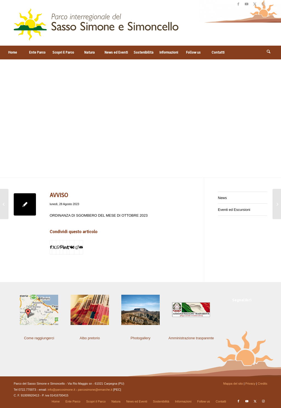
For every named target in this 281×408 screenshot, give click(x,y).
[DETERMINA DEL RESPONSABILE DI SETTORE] (4, 204)
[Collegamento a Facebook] (238, 4)
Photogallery (140, 338)
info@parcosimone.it (61, 389)
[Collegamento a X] (255, 4)
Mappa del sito (233, 383)
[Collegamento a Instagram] (263, 4)
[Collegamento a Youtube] (247, 4)
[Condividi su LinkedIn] (65, 247)
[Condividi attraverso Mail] (81, 247)
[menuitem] (12, 52)
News (222, 198)
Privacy (250, 383)
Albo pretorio (90, 338)
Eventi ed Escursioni (234, 210)
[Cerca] (268, 52)
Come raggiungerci (39, 338)
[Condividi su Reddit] (76, 247)
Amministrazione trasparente (191, 338)
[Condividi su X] (54, 247)
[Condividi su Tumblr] (68, 247)
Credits (262, 383)
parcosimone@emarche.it (95, 389)
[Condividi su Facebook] (51, 247)
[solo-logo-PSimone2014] (96, 27)
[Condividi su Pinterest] (61, 247)
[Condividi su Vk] (71, 247)
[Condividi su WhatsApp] (58, 247)
